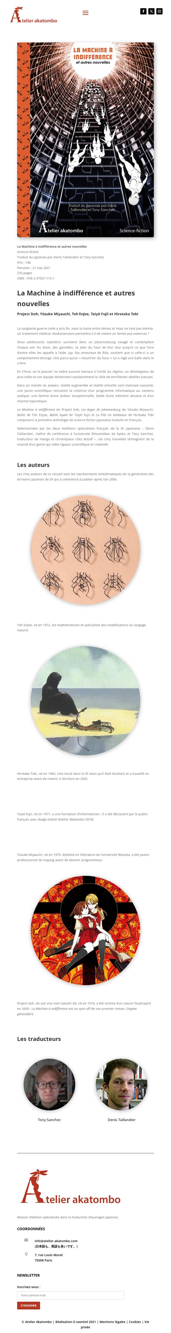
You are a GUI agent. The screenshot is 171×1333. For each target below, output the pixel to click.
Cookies (135, 1322)
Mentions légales (112, 1322)
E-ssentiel (80, 1322)
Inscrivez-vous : (70, 1291)
